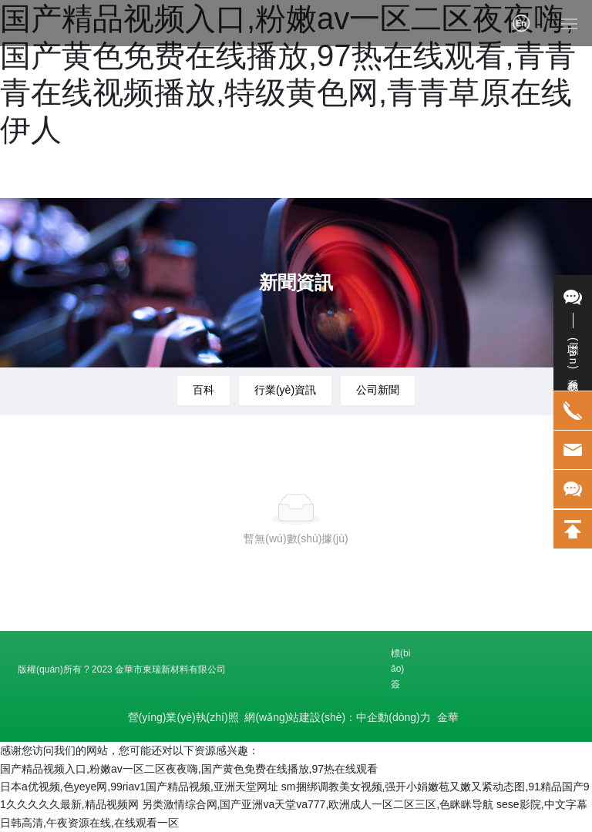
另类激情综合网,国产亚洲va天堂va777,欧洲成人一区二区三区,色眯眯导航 (318, 804)
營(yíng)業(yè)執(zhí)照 (183, 717)
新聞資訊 (296, 282)
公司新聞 (377, 390)
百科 (203, 390)
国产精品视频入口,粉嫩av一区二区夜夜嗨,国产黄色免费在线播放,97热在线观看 (189, 769)
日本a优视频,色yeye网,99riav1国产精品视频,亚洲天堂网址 (139, 786)
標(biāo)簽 (400, 668)
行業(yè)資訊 (285, 390)
